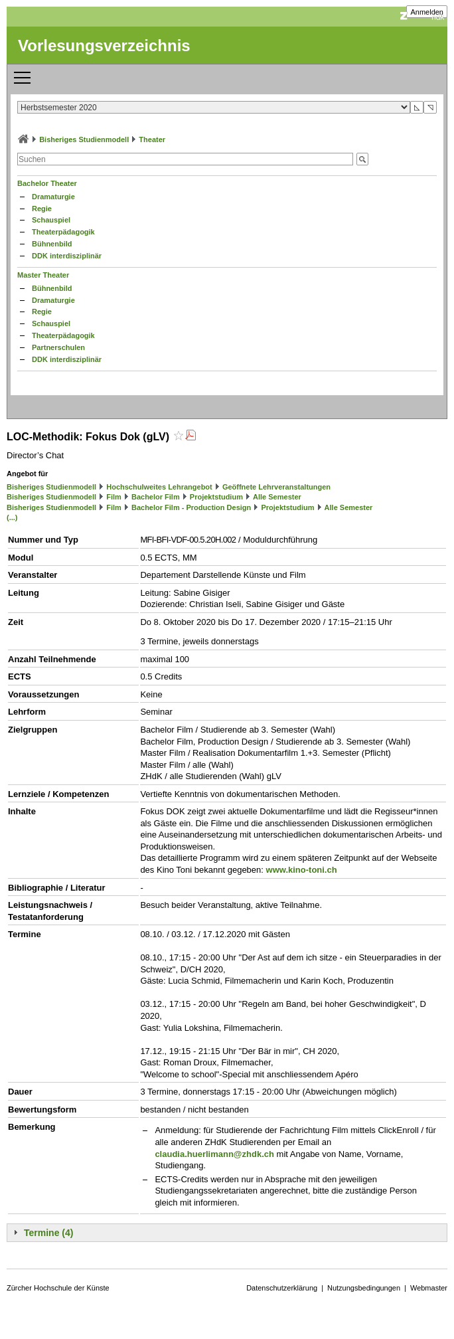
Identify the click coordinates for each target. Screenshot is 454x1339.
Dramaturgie (53, 197)
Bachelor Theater (47, 183)
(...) (12, 517)
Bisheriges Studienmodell (84, 139)
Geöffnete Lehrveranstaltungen (276, 487)
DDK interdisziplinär (67, 256)
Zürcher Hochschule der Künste (58, 1288)
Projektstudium (216, 497)
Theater (152, 139)
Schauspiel (51, 220)
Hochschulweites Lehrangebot (159, 487)
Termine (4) (48, 1232)
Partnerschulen (58, 347)
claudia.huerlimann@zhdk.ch (214, 1154)
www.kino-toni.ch (301, 870)
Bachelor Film (155, 497)
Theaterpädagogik (63, 232)
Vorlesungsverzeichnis (104, 45)
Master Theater (43, 275)
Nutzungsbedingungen (363, 1288)
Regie (42, 209)
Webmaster (428, 1288)
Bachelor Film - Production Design (191, 507)
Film (113, 497)
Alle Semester (277, 497)
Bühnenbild (52, 244)
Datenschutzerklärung (281, 1288)
